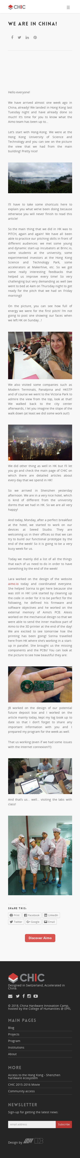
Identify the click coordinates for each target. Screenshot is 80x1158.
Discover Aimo (40, 938)
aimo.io (13, 584)
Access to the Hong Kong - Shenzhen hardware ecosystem (34, 1076)
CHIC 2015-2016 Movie (24, 1084)
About (12, 1054)
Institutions (16, 1047)
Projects (13, 1034)
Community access (21, 1091)
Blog (11, 1028)
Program (14, 1041)
